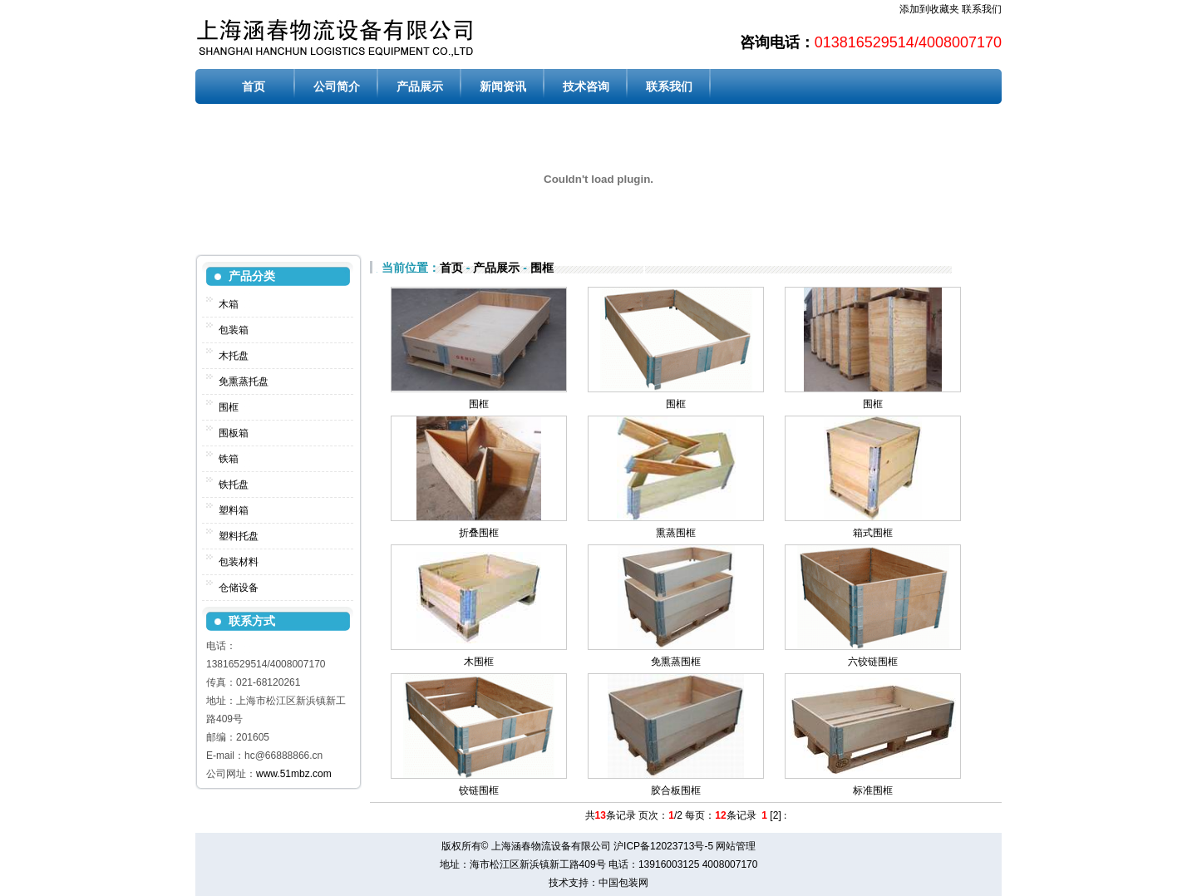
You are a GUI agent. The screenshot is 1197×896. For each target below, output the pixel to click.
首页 (253, 86)
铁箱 (229, 459)
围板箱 (234, 433)
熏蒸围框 (676, 533)
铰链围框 (479, 790)
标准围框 (873, 790)
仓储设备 (239, 587)
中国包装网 (623, 883)
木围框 (479, 661)
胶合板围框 (676, 790)
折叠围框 (479, 533)
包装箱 (234, 330)
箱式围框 (873, 533)
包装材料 (239, 562)
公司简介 (336, 86)
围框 (229, 407)
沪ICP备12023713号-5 (663, 846)
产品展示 (420, 86)
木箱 (229, 304)
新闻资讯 (503, 86)
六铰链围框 (873, 661)
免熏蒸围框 (676, 661)
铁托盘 (234, 484)
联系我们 (982, 9)
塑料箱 (234, 510)
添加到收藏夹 (929, 9)
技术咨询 (586, 86)
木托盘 (234, 356)
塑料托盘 (239, 536)
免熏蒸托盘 (243, 381)
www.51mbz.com (294, 774)
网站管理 (736, 846)
